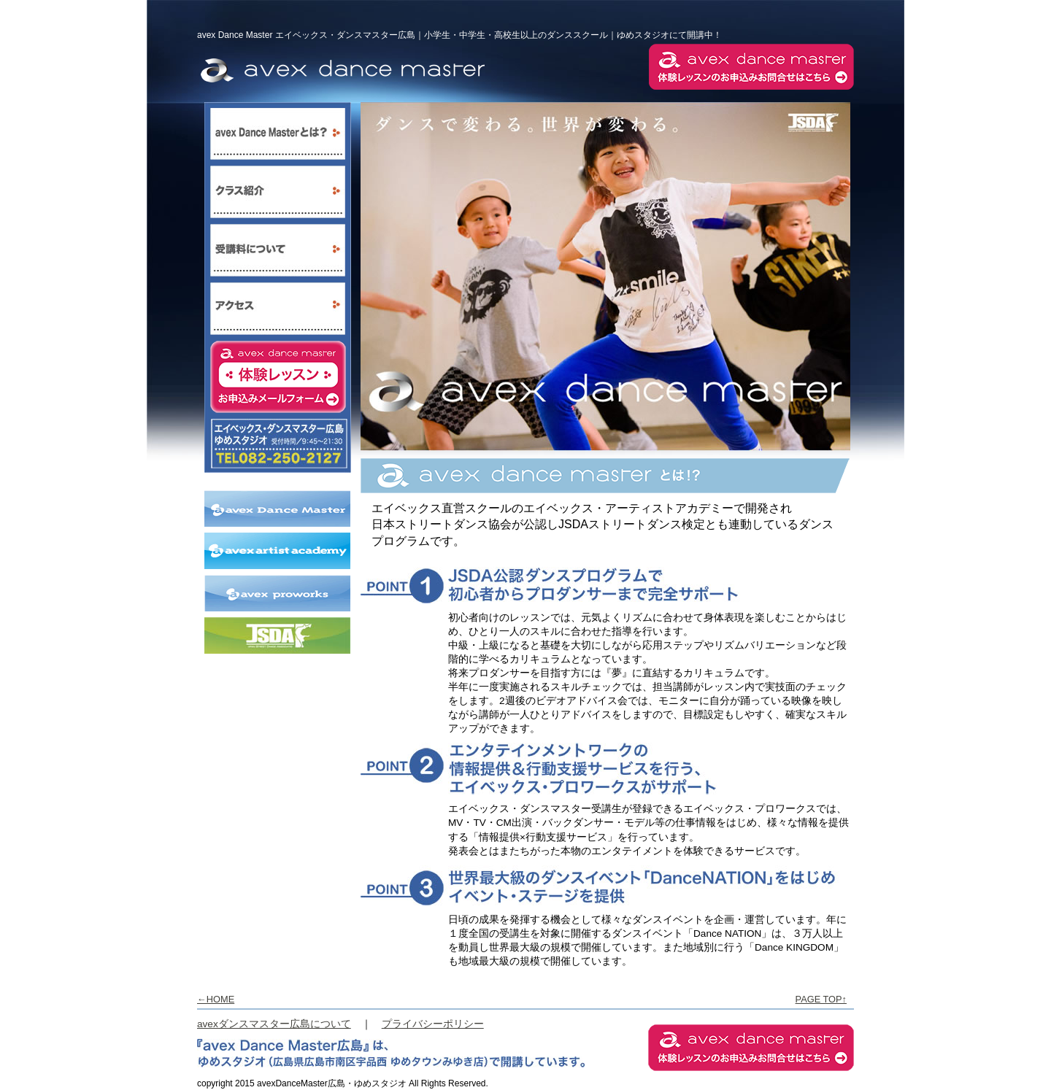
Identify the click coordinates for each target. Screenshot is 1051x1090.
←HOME (215, 999)
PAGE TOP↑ (821, 999)
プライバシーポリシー (433, 1024)
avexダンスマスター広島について (274, 1024)
